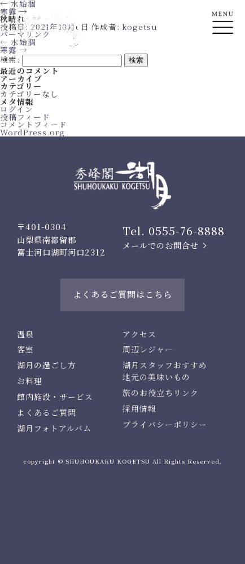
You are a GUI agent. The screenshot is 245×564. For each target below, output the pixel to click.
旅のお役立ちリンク (161, 392)
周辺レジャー (148, 349)
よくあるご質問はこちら (122, 294)
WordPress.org (32, 132)
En (222, 66)
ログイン (16, 108)
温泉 (25, 334)
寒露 (14, 49)
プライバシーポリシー (165, 424)
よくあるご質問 (46, 412)
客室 (25, 349)
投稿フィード (25, 116)
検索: (10, 59)
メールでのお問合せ (161, 245)
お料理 (29, 380)
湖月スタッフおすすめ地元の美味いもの (165, 370)
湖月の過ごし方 (46, 365)
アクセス (139, 334)
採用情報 (139, 408)
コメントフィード (33, 124)
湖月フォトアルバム (54, 428)
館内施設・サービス (55, 396)
